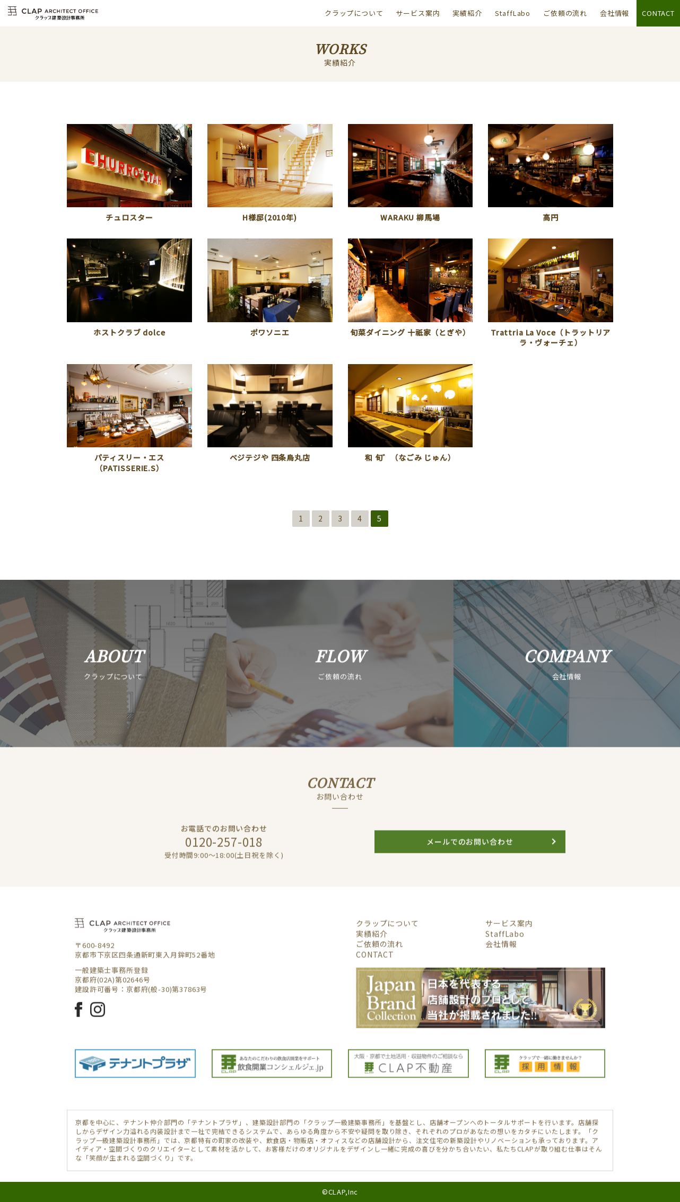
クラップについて (354, 13)
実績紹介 (467, 13)
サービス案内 (418, 13)
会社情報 (614, 13)
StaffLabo (513, 13)
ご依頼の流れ (565, 13)
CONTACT (658, 13)
